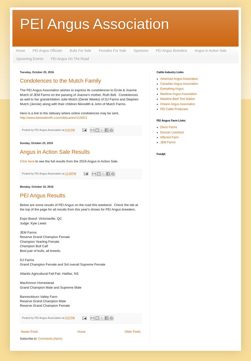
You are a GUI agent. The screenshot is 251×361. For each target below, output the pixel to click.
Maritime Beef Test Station (177, 99)
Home (20, 51)
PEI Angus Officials (47, 51)
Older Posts (132, 331)
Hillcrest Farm (169, 137)
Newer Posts (29, 331)
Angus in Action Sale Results (55, 152)
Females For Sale (112, 51)
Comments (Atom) (50, 338)
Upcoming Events (29, 59)
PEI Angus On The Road (70, 59)
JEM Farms (167, 142)
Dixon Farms (168, 127)
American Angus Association (179, 79)
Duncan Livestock (172, 132)
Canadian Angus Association (179, 84)
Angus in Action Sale (210, 51)
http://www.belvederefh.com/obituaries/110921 (53, 118)
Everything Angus (171, 88)
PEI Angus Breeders (171, 51)
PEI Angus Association (94, 24)
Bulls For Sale (80, 51)
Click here (27, 161)
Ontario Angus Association (177, 104)
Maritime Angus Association (178, 94)
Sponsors (141, 51)
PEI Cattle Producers (174, 109)
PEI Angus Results (42, 195)
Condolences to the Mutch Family (60, 81)
